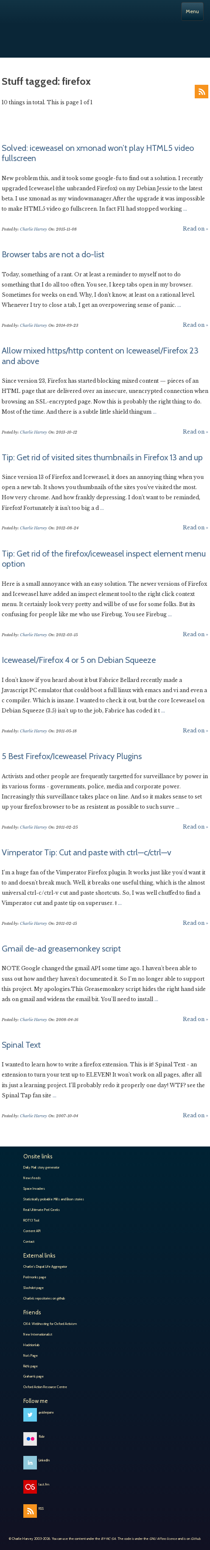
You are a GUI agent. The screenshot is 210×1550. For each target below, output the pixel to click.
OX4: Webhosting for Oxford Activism (50, 1324)
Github (195, 1538)
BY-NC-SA (108, 1538)
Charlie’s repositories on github (44, 1298)
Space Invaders (34, 1188)
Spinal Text (21, 1045)
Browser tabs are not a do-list (53, 254)
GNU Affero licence (163, 1538)
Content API (32, 1231)
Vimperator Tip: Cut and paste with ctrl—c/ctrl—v (86, 852)
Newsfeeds (32, 1178)
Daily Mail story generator (41, 1167)
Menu (192, 11)
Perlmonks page (34, 1277)
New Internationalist (37, 1334)
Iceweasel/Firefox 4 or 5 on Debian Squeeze (79, 660)
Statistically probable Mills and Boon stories (53, 1199)
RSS (201, 91)
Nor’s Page (30, 1355)
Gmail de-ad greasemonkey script (61, 948)
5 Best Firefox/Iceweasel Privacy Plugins (72, 756)
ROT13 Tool (31, 1220)
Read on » (195, 228)
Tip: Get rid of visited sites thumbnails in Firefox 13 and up (102, 457)
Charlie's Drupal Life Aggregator (45, 1266)
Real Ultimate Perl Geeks (41, 1210)
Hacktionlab (31, 1345)
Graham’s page (33, 1376)
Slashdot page (33, 1288)
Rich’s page (30, 1366)
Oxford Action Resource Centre (45, 1387)
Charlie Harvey (105, 35)
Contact (28, 1241)
